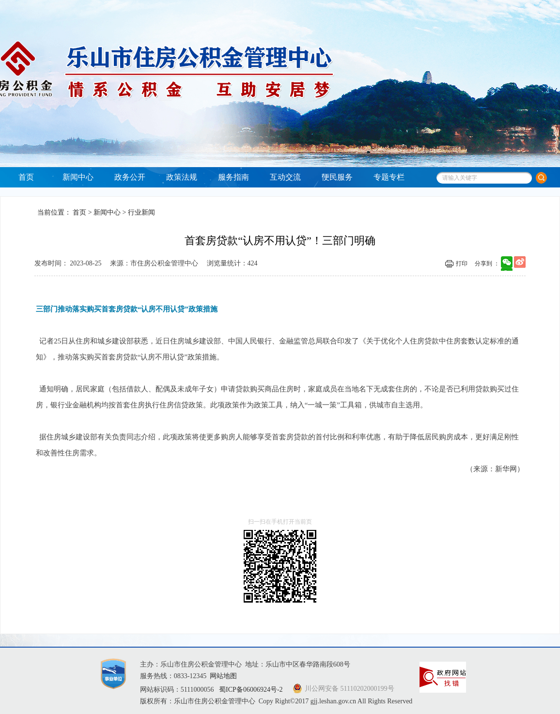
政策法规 (181, 177)
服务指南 (233, 177)
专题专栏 (388, 177)
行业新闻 (141, 212)
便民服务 (337, 177)
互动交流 (285, 177)
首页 (26, 177)
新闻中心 (77, 177)
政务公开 (129, 177)
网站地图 (223, 676)
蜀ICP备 (251, 689)
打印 (461, 263)
